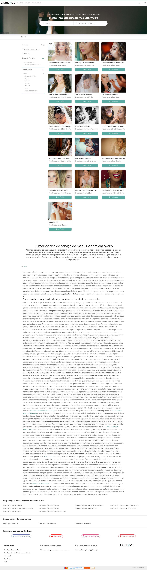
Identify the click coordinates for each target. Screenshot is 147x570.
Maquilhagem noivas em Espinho (49, 505)
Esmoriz (27, 81)
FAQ (5, 562)
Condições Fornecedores (12, 550)
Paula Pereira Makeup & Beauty (60, 62)
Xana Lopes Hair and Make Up (113, 158)
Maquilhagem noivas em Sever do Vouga (123, 508)
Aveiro (26, 78)
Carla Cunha (53, 222)
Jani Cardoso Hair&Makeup (59, 94)
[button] (19, 3)
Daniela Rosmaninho (109, 94)
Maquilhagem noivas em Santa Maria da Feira (124, 505)
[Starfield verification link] (78, 568)
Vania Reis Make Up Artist (58, 190)
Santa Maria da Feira (31, 90)
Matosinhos (28, 86)
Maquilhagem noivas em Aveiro (12, 505)
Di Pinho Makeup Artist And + (59, 158)
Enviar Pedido (60, 69)
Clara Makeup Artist (82, 126)
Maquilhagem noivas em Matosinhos (86, 508)
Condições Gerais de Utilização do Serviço (17, 553)
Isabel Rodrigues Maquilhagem (60, 126)
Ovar (26, 88)
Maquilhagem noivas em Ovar (12, 511)
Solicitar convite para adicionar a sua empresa (54, 550)
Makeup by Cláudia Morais (85, 62)
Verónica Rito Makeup (83, 94)
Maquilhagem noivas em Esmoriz (49, 508)
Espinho (27, 83)
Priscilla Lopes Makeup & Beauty (87, 190)
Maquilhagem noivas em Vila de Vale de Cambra (18, 508)
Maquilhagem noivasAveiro (11, 523)
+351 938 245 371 (92, 550)
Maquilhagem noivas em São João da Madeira (89, 505)
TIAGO (25, 266)
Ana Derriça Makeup (83, 158)
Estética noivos (27, 62)
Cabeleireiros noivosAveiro (83, 523)
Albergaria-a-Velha (30, 76)
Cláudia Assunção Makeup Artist (114, 62)
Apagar (43, 45)
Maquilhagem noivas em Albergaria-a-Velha (52, 511)
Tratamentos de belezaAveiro (48, 523)
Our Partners (8, 559)
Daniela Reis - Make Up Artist (113, 190)
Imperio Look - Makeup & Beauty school (117, 126)
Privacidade (8, 556)
